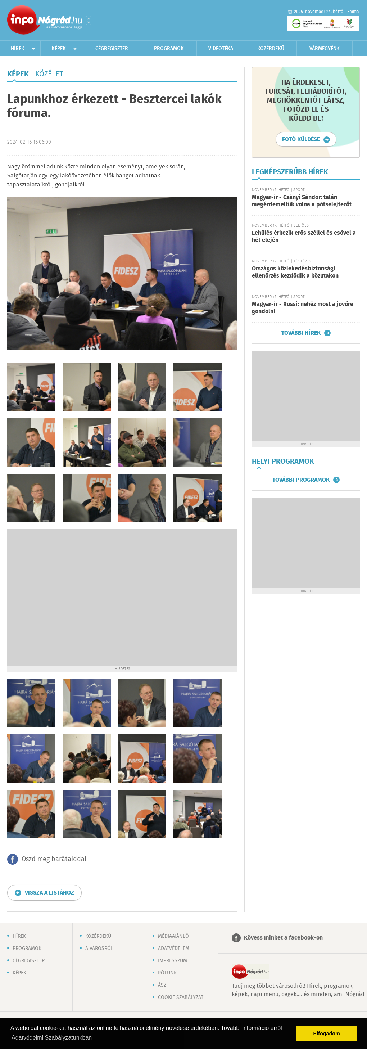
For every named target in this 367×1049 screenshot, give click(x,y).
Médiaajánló (173, 936)
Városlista (88, 20)
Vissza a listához (49, 892)
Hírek (17, 49)
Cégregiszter (111, 49)
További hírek (301, 333)
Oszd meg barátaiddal (54, 859)
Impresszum (172, 961)
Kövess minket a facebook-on (283, 937)
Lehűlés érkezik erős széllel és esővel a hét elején (304, 237)
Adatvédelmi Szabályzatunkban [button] (52, 1038)
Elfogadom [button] (326, 1033)
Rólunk (167, 973)
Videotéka (220, 49)
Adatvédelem (173, 949)
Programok (169, 49)
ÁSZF (163, 985)
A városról (99, 949)
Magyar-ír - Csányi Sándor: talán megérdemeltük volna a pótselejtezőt (302, 201)
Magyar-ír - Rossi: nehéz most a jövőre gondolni (302, 308)
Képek (58, 49)
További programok (301, 480)
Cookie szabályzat (180, 997)
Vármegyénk (324, 49)
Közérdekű (270, 49)
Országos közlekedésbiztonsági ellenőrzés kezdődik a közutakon (295, 272)
